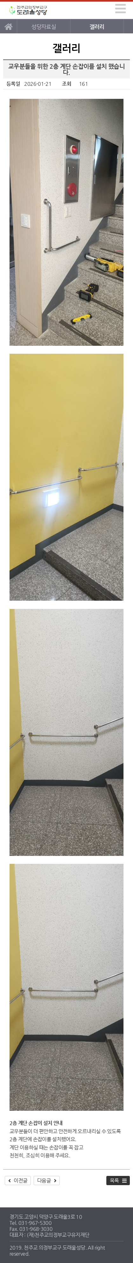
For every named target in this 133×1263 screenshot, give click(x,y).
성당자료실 (43, 27)
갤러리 (97, 27)
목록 (114, 1181)
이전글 (20, 1181)
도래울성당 (28, 10)
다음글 (44, 1181)
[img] (120, 9)
